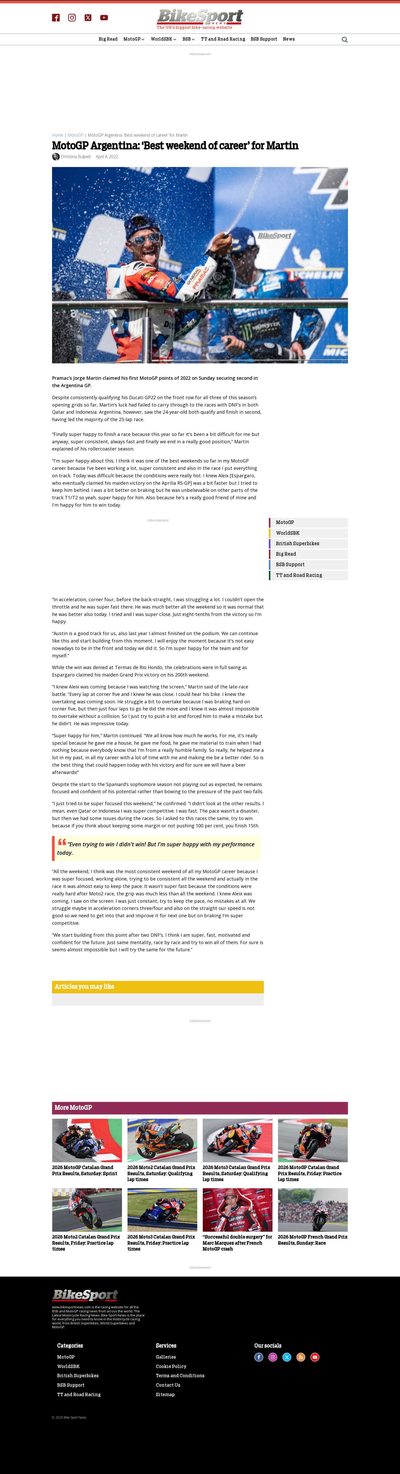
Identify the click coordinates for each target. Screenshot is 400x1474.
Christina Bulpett (76, 156)
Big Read (108, 39)
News (289, 39)
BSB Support (264, 39)
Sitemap (165, 1395)
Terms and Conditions (180, 1376)
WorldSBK (164, 39)
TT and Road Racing (223, 39)
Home (57, 135)
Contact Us (168, 1385)
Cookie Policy (171, 1366)
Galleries (166, 1357)
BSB (189, 39)
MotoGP (134, 39)
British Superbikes (297, 543)
